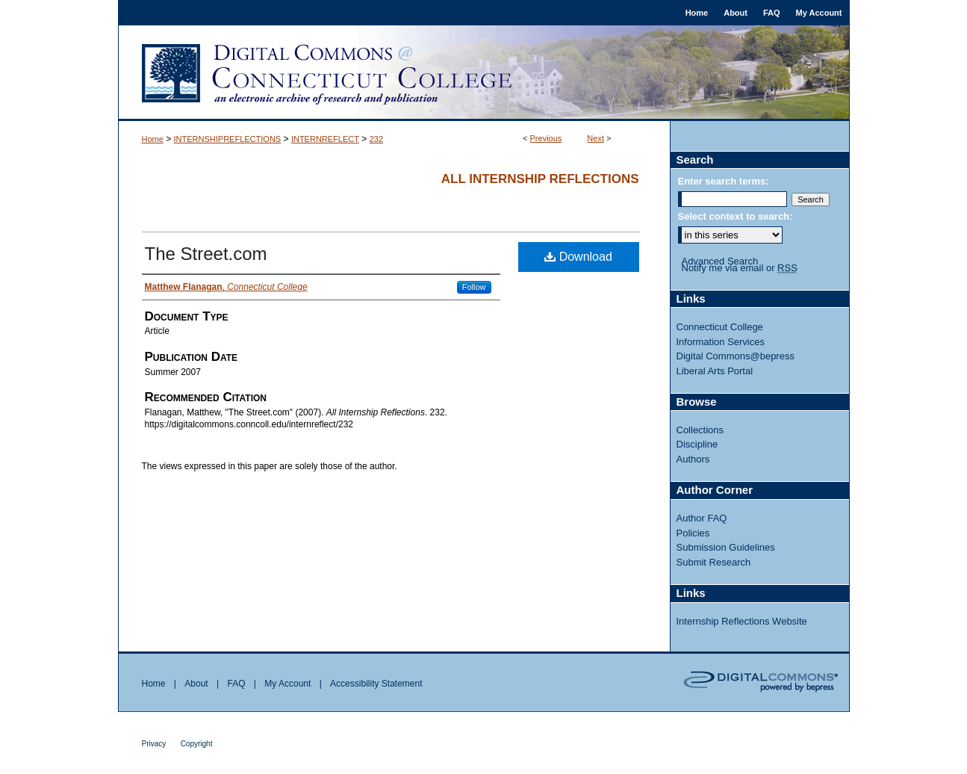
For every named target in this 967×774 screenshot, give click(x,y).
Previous (546, 138)
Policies (693, 533)
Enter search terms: (723, 181)
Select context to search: (735, 216)
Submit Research (714, 562)
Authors (693, 459)
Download (578, 256)
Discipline (697, 444)
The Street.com (206, 254)
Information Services (721, 341)
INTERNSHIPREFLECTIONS (228, 138)
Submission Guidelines (726, 547)
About (196, 683)
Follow (474, 286)
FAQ (236, 683)
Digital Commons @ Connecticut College (484, 73)
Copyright (197, 744)
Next (595, 138)
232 (376, 138)
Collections (700, 430)
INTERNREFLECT (325, 138)
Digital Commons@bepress (736, 356)
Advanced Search (720, 261)
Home (153, 138)
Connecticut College (720, 326)
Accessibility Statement (376, 683)
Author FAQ (702, 518)
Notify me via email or (739, 268)
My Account (287, 683)
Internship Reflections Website (742, 621)
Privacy (154, 744)
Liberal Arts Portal (715, 371)
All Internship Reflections (540, 179)
